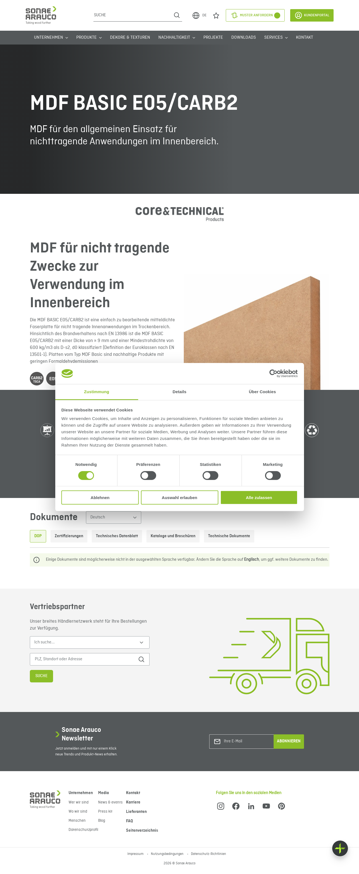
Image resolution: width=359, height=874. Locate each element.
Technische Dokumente (229, 536)
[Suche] (132, 15)
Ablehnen (100, 497)
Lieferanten (136, 812)
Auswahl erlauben (179, 497)
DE (199, 15)
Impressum (135, 854)
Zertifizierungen (69, 536)
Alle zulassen (259, 497)
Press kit (105, 811)
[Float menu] (340, 848)
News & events (110, 802)
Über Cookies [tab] (262, 391)
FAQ (129, 821)
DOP (38, 536)
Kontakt (304, 37)
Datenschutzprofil (83, 829)
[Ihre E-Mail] (246, 741)
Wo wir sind (78, 811)
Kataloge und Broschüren (173, 536)
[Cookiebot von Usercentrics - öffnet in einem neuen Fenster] (273, 373)
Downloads (243, 37)
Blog (101, 820)
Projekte (213, 37)
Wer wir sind (78, 802)
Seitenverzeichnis (142, 830)
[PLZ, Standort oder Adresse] (83, 659)
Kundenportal (311, 15)
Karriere (133, 802)
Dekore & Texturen (130, 37)
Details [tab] (180, 391)
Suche (41, 676)
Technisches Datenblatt (117, 536)
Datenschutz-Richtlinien (208, 854)
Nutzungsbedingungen (167, 854)
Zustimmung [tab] (96, 391)
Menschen (77, 820)
